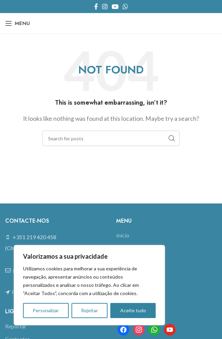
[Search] (111, 138)
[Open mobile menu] (17, 23)
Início (122, 235)
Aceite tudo (133, 310)
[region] (89, 285)
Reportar (15, 326)
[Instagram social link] (105, 6)
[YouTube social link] (115, 6)
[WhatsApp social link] (125, 6)
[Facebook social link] (96, 6)
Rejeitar (89, 310)
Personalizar (46, 310)
